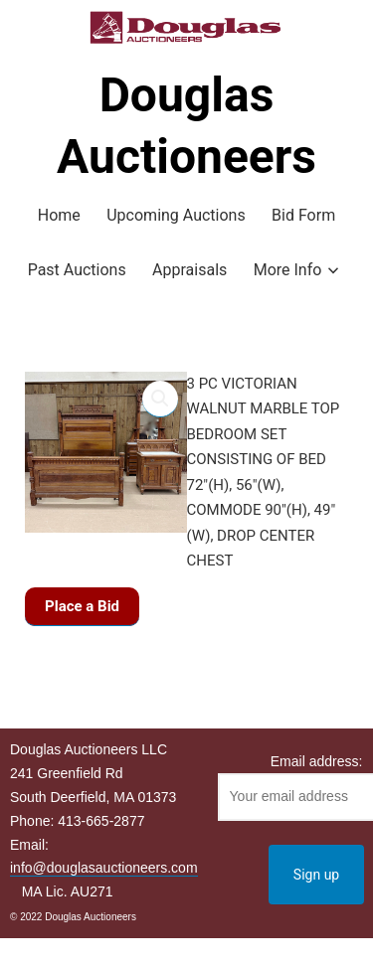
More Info (288, 269)
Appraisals (189, 269)
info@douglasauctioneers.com (104, 868)
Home (59, 215)
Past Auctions (77, 269)
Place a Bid (82, 606)
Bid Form (303, 215)
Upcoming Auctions (175, 215)
